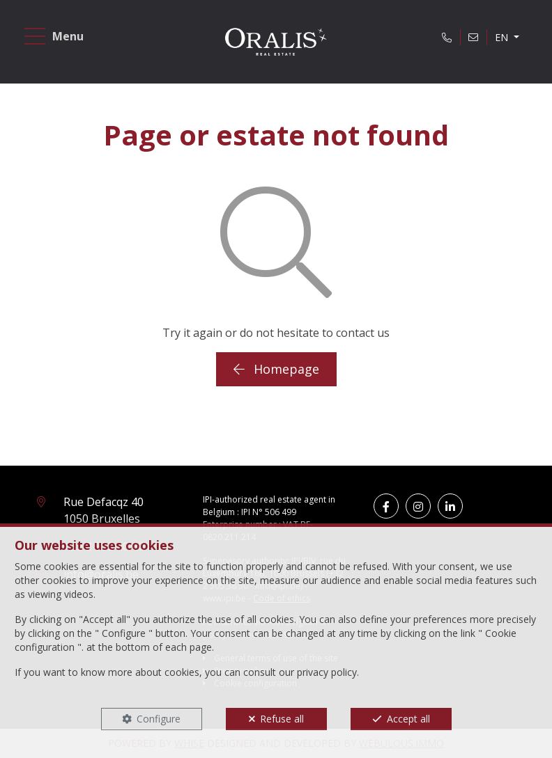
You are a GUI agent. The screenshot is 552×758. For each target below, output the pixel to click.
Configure (159, 718)
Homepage (276, 369)
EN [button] (503, 37)
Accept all (408, 718)
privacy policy (327, 672)
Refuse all (282, 718)
